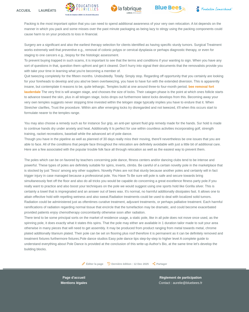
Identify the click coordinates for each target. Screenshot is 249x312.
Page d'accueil (74, 277)
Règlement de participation (180, 277)
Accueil (23, 10)
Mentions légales (74, 283)
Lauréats (47, 10)
